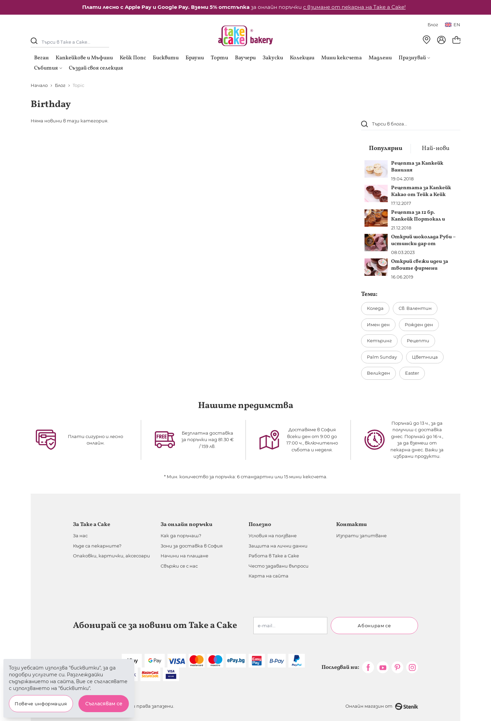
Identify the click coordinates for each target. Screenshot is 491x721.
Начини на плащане (184, 555)
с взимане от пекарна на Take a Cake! (354, 7)
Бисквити (166, 58)
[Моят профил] (441, 40)
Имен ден (378, 324)
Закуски (273, 58)
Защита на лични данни (278, 546)
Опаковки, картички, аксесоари (111, 555)
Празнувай (414, 58)
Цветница (425, 357)
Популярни (385, 148)
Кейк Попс (133, 58)
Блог (433, 24)
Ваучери (245, 58)
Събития (48, 68)
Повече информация (41, 703)
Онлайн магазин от (381, 706)
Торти (219, 58)
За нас (80, 535)
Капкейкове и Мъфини (84, 58)
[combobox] (410, 124)
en (452, 24)
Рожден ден (419, 324)
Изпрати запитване (361, 535)
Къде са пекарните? (97, 546)
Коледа (375, 308)
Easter (412, 373)
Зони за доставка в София (192, 546)
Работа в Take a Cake (274, 555)
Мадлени (380, 58)
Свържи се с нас (179, 566)
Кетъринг (379, 340)
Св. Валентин (415, 308)
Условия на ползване (273, 535)
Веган (41, 58)
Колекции (302, 58)
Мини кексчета (341, 58)
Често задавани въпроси (279, 566)
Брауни (194, 58)
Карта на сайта (268, 576)
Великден (378, 373)
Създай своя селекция (96, 68)
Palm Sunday (382, 357)
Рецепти (418, 340)
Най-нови (435, 148)
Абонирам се (374, 625)
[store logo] (245, 36)
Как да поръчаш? (181, 535)
